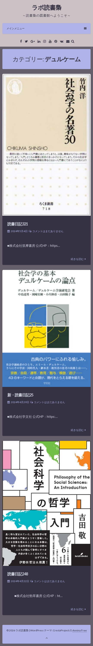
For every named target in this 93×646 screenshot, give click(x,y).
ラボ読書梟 (46, 7)
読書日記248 (17, 574)
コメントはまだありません (47, 231)
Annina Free (80, 630)
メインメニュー (46, 28)
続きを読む (77, 259)
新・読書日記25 (20, 395)
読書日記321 (17, 224)
